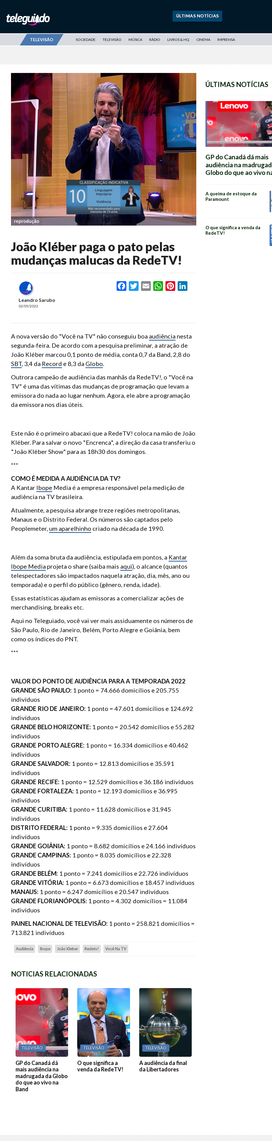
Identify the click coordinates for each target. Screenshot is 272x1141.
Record (52, 363)
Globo (94, 363)
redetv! (92, 948)
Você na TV (115, 948)
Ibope (44, 487)
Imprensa (226, 39)
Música (135, 39)
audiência (162, 336)
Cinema (203, 39)
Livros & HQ (178, 39)
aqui (126, 566)
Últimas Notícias (197, 15)
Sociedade (86, 39)
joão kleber (67, 948)
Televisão (112, 39)
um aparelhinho (70, 528)
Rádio (154, 39)
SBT (16, 363)
